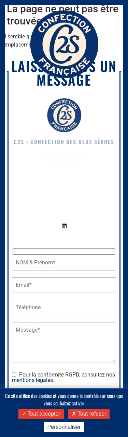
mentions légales (32, 380)
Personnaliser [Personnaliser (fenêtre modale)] (64, 427)
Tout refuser (89, 414)
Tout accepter (41, 414)
